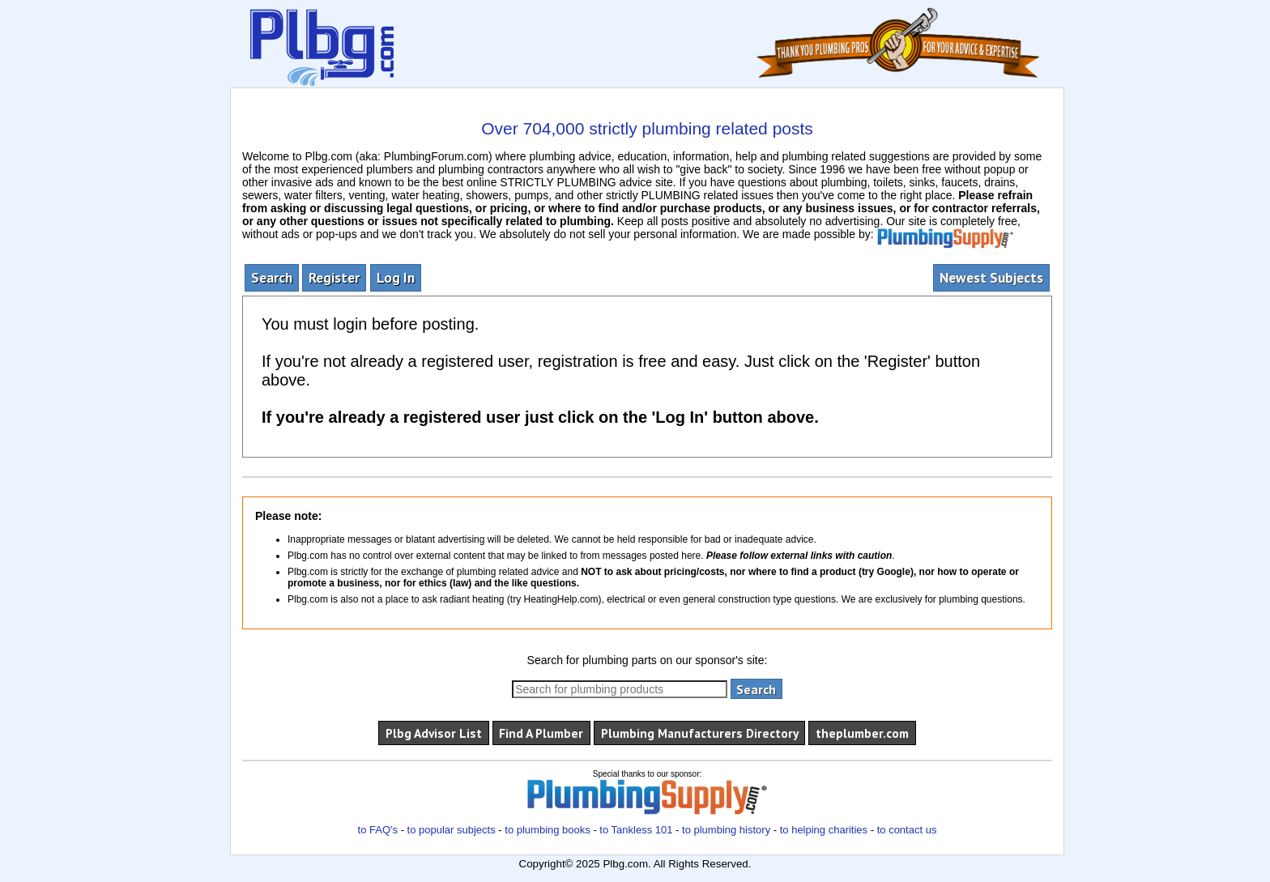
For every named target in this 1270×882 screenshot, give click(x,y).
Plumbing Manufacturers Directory (700, 733)
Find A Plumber (541, 733)
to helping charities (823, 830)
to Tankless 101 (635, 830)
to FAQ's (378, 830)
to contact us (907, 830)
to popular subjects (451, 830)
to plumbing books (547, 830)
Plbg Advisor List (434, 733)
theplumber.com (862, 733)
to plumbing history (726, 830)
